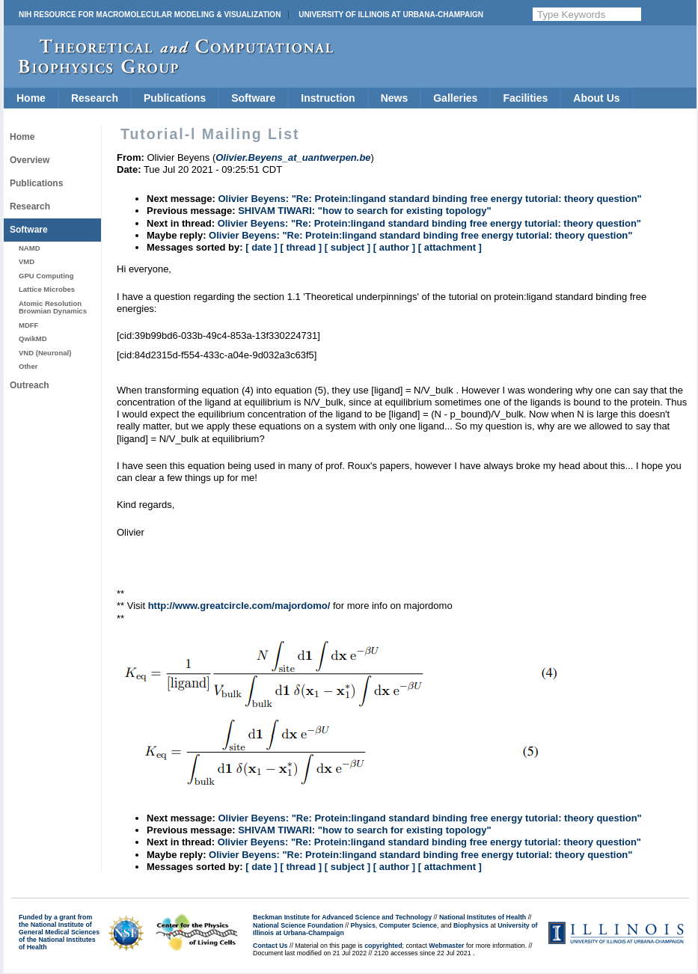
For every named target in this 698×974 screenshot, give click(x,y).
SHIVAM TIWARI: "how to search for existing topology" (365, 210)
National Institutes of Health (482, 917)
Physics (363, 925)
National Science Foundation (298, 925)
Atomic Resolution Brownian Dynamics (53, 307)
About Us (596, 98)
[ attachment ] (450, 247)
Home (31, 98)
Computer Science (408, 925)
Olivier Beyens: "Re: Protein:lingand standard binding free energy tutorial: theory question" (429, 198)
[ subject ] (347, 247)
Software (253, 98)
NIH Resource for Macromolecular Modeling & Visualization (150, 14)
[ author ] (394, 247)
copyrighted (383, 945)
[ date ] (261, 247)
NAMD (29, 248)
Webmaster (446, 945)
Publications (175, 98)
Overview (29, 160)
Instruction (328, 98)
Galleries (455, 98)
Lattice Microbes (47, 289)
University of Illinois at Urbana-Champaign (391, 14)
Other (28, 366)
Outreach (29, 385)
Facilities (525, 98)
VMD (26, 261)
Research (94, 98)
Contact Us (270, 945)
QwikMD (33, 338)
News (394, 98)
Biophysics (471, 925)
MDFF (28, 325)
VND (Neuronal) (45, 353)
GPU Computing (46, 276)
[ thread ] (301, 247)
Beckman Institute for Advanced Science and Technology (342, 917)
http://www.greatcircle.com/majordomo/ (239, 605)
